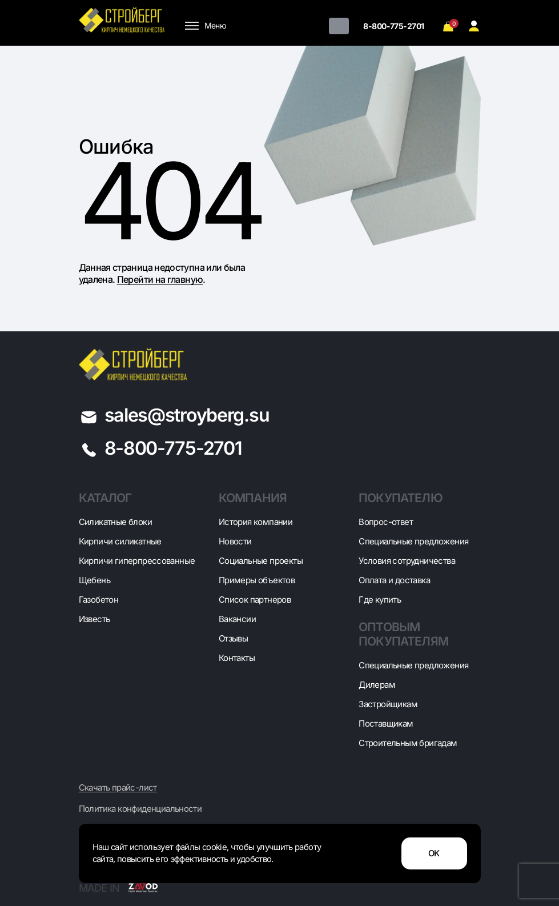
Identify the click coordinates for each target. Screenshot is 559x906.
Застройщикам (388, 704)
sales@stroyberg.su (187, 415)
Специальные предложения (413, 541)
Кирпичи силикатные (120, 541)
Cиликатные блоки (115, 521)
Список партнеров (255, 599)
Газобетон (99, 599)
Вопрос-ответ (386, 521)
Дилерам (377, 684)
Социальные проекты (261, 560)
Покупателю (401, 498)
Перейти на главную (160, 279)
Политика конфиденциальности (140, 809)
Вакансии (237, 619)
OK (434, 853)
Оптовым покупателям (403, 634)
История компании (255, 521)
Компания (253, 498)
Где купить (380, 599)
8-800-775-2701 (393, 26)
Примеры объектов (257, 580)
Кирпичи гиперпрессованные (137, 560)
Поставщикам (386, 723)
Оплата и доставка (394, 580)
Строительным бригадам (408, 742)
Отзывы (233, 638)
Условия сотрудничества (407, 560)
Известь (94, 619)
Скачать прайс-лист (118, 788)
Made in (118, 888)
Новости (235, 541)
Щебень (94, 580)
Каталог (105, 498)
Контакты (237, 657)
